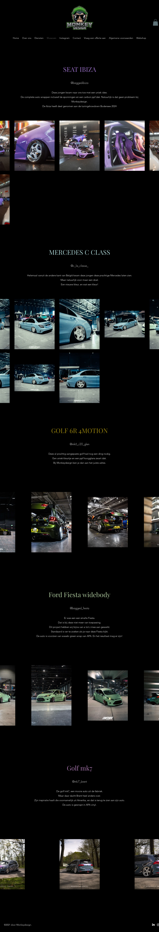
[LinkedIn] (153, 924)
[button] (155, 22)
